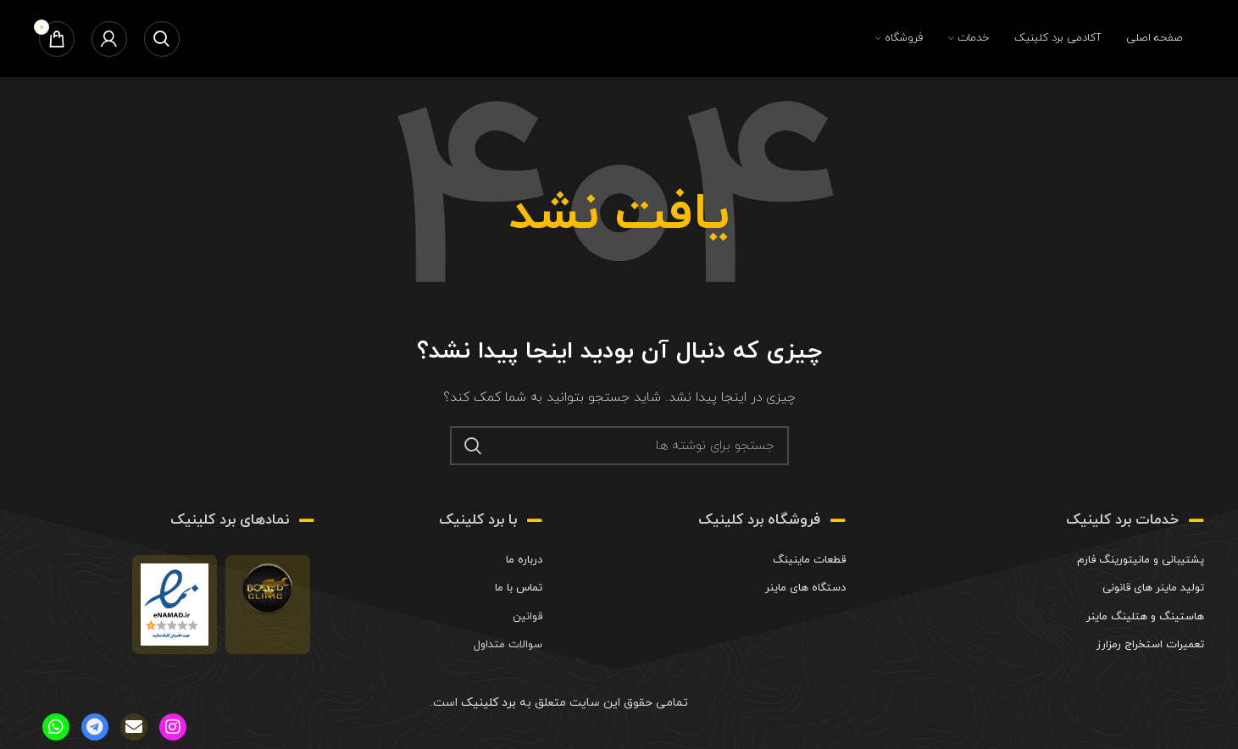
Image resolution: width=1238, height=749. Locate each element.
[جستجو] (162, 39)
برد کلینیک (487, 703)
